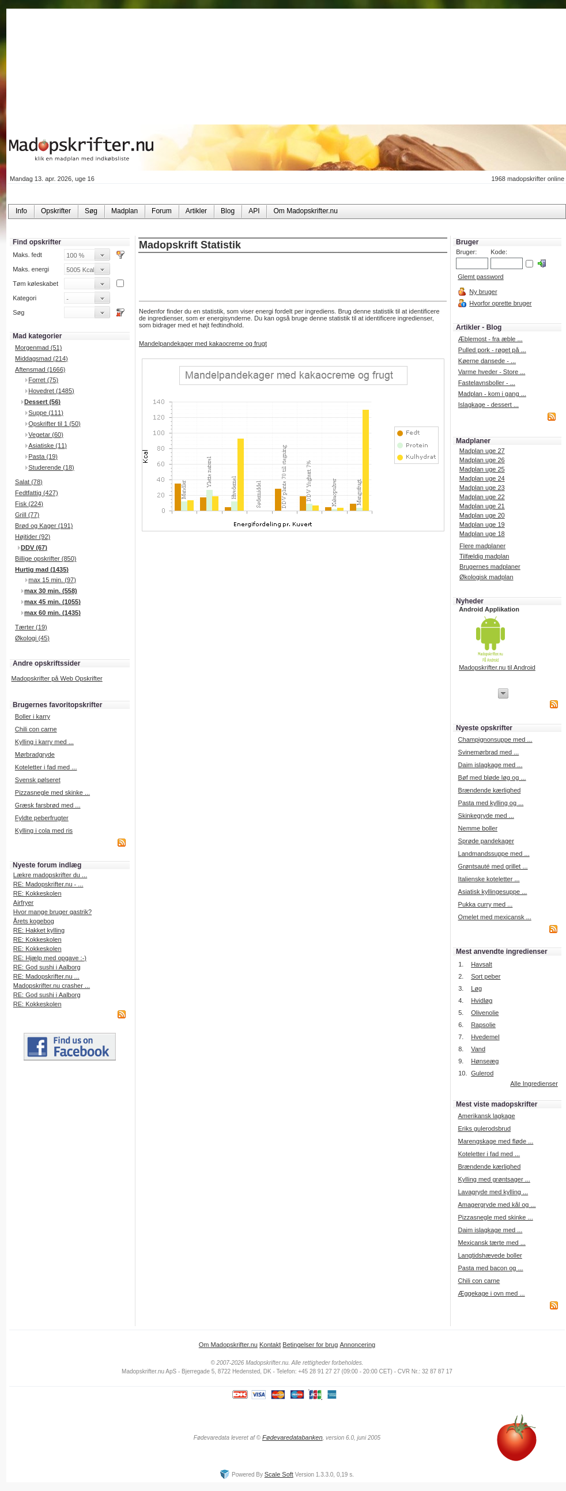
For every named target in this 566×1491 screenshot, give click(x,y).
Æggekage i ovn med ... (491, 1293)
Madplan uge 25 (482, 469)
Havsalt (481, 964)
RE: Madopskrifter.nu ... (46, 976)
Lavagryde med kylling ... (493, 1191)
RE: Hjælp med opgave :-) (49, 957)
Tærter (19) (31, 627)
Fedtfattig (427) (36, 492)
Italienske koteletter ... (489, 878)
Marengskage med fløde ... (495, 1141)
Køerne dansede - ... (487, 360)
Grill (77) (27, 514)
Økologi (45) (32, 638)
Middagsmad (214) (41, 358)
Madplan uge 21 (482, 506)
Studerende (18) (51, 467)
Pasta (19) (43, 456)
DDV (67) (34, 547)
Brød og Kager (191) (44, 525)
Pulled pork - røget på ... (492, 349)
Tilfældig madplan (484, 556)
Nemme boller (477, 828)
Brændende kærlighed (489, 790)
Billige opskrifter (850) (45, 558)
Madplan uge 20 (482, 515)
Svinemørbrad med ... (488, 752)
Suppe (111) (45, 412)
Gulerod (482, 1073)
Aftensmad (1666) (40, 369)
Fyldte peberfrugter (42, 817)
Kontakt (270, 1344)
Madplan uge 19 (482, 524)
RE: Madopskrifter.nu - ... (48, 884)
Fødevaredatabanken (292, 1437)
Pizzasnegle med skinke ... (52, 792)
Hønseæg (485, 1061)
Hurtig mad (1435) (42, 569)
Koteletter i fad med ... (46, 767)
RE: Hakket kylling (39, 930)
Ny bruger (483, 291)
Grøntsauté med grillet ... (493, 866)
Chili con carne (36, 729)
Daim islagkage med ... (490, 764)
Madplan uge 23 (482, 487)
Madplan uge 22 (482, 496)
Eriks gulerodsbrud (484, 1128)
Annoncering (357, 1344)
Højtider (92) (32, 536)
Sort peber (485, 976)
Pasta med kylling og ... (491, 802)
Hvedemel (485, 1036)
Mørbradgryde (35, 754)
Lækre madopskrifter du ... (50, 874)
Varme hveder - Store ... (492, 371)
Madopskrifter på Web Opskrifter (57, 678)
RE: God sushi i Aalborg (47, 967)
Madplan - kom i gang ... (492, 393)
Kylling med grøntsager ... (494, 1179)
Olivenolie (485, 1012)
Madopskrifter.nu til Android (497, 667)
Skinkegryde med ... (486, 815)
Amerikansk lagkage (486, 1115)
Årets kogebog (33, 921)
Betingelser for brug (310, 1344)
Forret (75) (43, 379)
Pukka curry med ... (485, 904)
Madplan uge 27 (482, 450)
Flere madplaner (482, 545)
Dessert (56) (42, 401)
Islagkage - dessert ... (488, 404)
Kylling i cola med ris (44, 830)
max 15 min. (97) (52, 579)
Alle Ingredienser (534, 1083)
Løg (476, 988)
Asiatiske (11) (47, 445)
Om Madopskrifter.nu (228, 1344)
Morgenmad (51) (38, 347)
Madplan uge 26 (482, 459)
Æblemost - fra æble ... (490, 338)
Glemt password (480, 276)
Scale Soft (279, 1474)
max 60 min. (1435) (52, 612)
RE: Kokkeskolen (37, 893)
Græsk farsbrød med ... (48, 805)
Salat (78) (29, 481)
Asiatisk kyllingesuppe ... (492, 891)
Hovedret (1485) (51, 390)
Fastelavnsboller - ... (486, 382)
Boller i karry (32, 716)
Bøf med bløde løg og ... (492, 777)
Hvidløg (481, 1000)
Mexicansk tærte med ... (491, 1242)
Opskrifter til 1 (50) (54, 423)
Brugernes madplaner (489, 566)
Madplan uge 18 (482, 533)
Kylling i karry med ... (44, 741)
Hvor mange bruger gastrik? (52, 911)
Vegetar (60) (45, 434)
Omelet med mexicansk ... (494, 917)
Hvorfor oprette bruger (500, 303)
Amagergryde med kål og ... (496, 1204)
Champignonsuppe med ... (495, 739)
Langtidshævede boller (490, 1255)
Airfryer (23, 902)
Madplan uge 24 (482, 478)
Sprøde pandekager (486, 840)
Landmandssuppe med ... (494, 853)
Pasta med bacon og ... (490, 1267)
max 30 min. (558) (50, 590)
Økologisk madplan (486, 576)
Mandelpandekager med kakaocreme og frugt (203, 343)
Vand (478, 1048)
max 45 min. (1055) (52, 601)
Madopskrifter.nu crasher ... (51, 985)
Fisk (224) (29, 503)
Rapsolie (483, 1024)
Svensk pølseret (38, 779)
